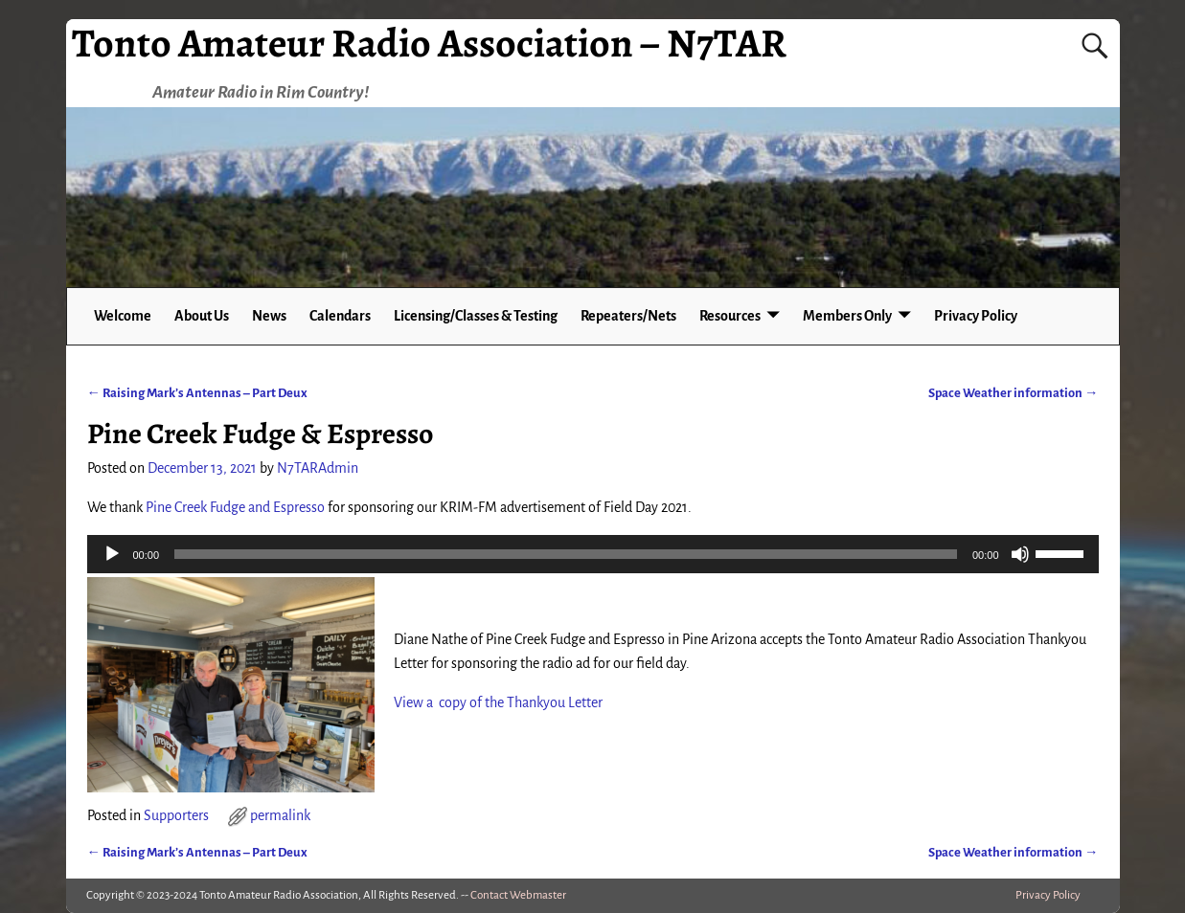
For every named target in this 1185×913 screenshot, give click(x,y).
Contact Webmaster (518, 895)
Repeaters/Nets (628, 315)
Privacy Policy (975, 315)
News (269, 315)
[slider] (565, 554)
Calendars (340, 315)
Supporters (176, 815)
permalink (280, 815)
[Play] (112, 554)
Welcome (122, 315)
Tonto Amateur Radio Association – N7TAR (429, 42)
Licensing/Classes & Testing (476, 315)
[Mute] (1020, 554)
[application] (593, 554)
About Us (201, 315)
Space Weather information (1013, 393)
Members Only (847, 315)
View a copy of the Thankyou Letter (498, 702)
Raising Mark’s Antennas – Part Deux (197, 393)
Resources (730, 315)
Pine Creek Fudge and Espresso (235, 507)
